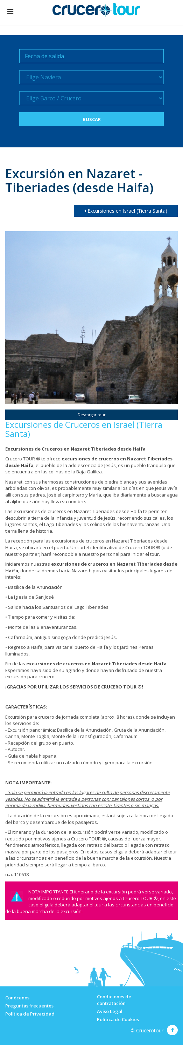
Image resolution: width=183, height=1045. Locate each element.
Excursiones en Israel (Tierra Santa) (125, 210)
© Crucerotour (147, 1030)
